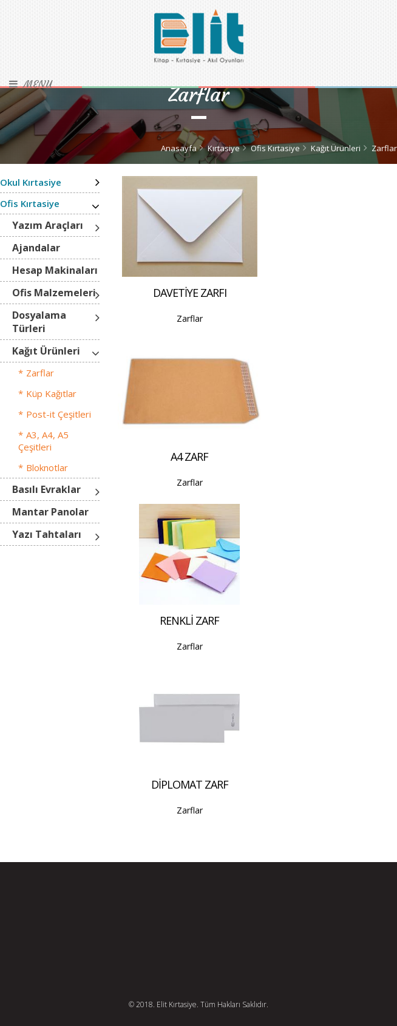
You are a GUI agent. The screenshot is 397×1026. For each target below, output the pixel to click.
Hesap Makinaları (55, 270)
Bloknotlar (47, 467)
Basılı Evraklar (46, 489)
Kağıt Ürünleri (336, 148)
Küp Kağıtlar (51, 393)
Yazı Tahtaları (46, 534)
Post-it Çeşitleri (58, 414)
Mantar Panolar (50, 511)
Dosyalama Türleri (39, 321)
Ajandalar (36, 247)
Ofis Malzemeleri (54, 292)
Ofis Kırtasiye (275, 148)
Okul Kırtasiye (30, 182)
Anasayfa (179, 148)
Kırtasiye (224, 148)
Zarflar (384, 148)
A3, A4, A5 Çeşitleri (43, 441)
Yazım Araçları (47, 225)
